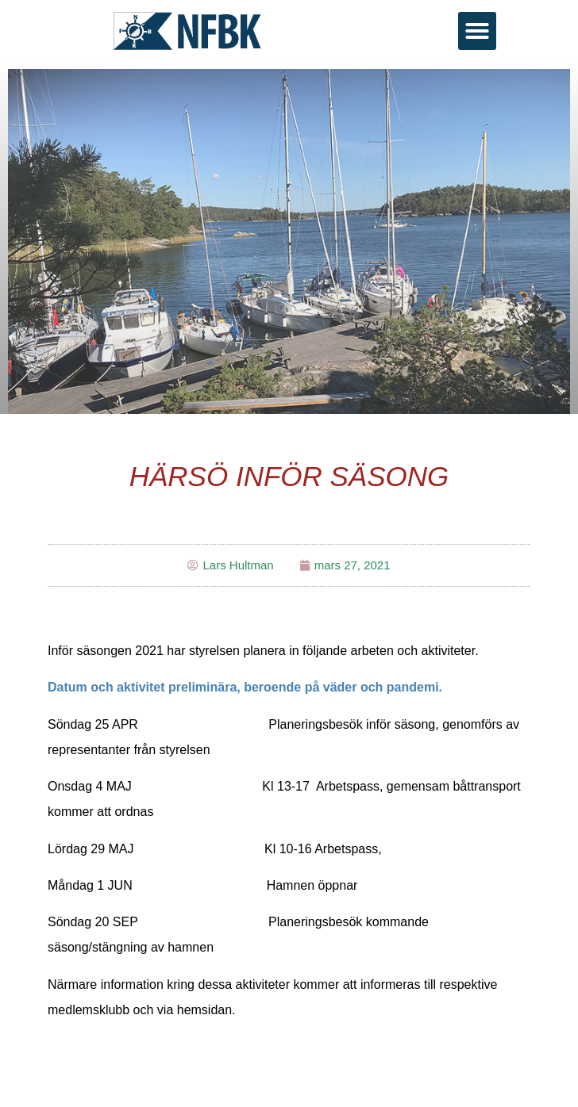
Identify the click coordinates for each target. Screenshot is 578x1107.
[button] (477, 31)
